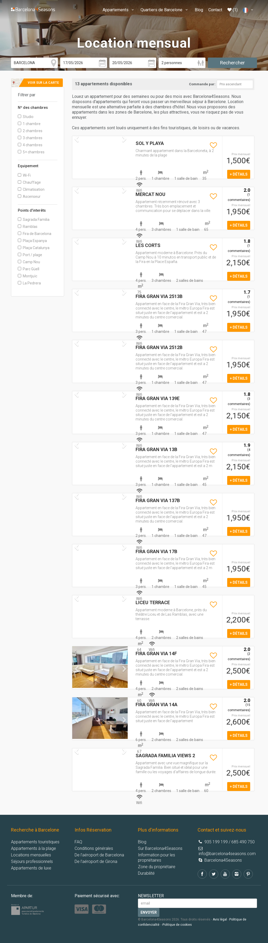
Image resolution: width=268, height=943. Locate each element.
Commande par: (202, 84)
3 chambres (30, 138)
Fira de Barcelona (34, 234)
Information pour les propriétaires (156, 857)
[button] (76, 677)
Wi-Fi (24, 175)
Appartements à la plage (33, 848)
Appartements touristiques (35, 841)
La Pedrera (29, 283)
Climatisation (31, 189)
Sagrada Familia (33, 219)
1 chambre (29, 124)
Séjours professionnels (32, 861)
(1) (232, 9)
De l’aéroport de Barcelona (99, 854)
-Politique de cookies (177, 925)
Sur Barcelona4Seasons (160, 848)
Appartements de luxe (31, 868)
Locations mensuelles (31, 854)
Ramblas (27, 226)
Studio (26, 117)
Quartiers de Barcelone (165, 9)
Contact (215, 9)
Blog (199, 9)
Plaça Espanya (32, 241)
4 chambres (30, 145)
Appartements (119, 9)
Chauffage (29, 182)
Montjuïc (27, 276)
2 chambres (30, 131)
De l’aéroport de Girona (96, 861)
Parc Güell (28, 269)
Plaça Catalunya (33, 248)
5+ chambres (31, 152)
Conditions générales (94, 848)
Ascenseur (29, 196)
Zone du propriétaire (156, 866)
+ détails (239, 174)
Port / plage (30, 255)
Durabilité (146, 873)
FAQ (78, 841)
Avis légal (220, 919)
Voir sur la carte (43, 83)
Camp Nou (29, 262)
